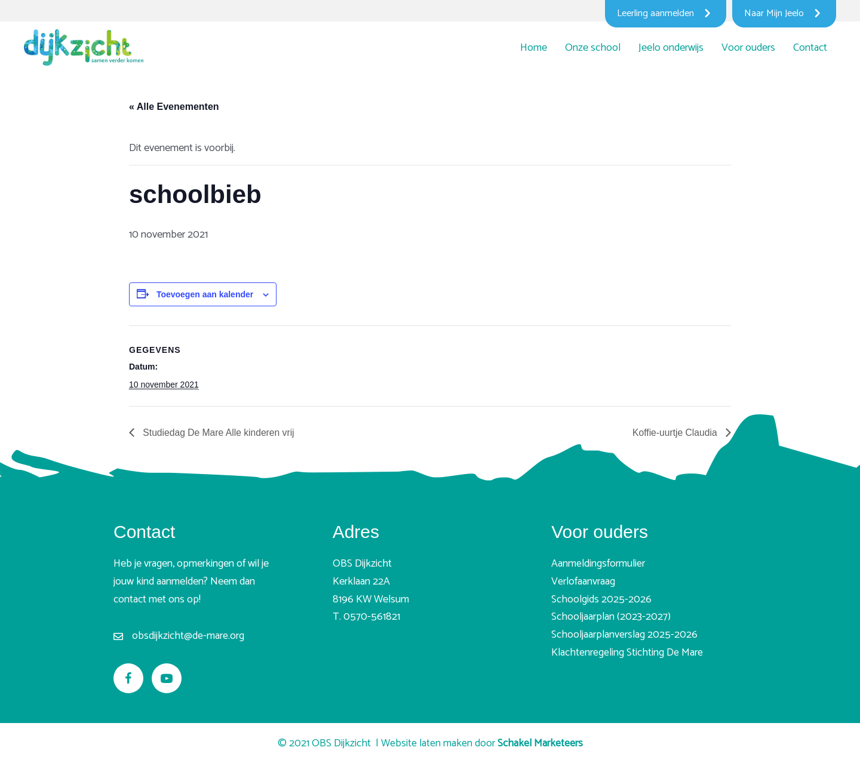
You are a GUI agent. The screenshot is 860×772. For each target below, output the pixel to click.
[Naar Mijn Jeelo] (784, 13)
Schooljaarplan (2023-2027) (611, 617)
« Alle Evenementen (174, 107)
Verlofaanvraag (583, 581)
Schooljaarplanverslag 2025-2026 (624, 635)
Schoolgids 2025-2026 (601, 599)
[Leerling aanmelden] (665, 13)
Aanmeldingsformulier (598, 564)
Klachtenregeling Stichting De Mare (627, 653)
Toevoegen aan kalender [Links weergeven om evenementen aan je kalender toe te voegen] (204, 294)
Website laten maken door (482, 743)
